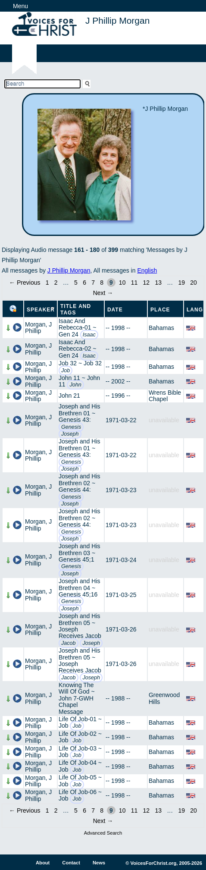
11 (134, 282)
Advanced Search (103, 832)
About (43, 862)
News (99, 862)
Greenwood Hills (164, 698)
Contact (71, 862)
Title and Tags (75, 309)
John (75, 385)
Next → (103, 292)
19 (181, 282)
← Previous (24, 282)
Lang (195, 310)
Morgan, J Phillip (38, 327)
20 (193, 282)
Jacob (68, 643)
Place (160, 310)
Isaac (89, 335)
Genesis (71, 427)
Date (115, 310)
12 (146, 282)
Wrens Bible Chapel (165, 395)
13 (158, 282)
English (147, 270)
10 (122, 282)
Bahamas (161, 327)
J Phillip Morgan (69, 270)
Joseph (70, 434)
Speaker (41, 310)
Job (65, 370)
